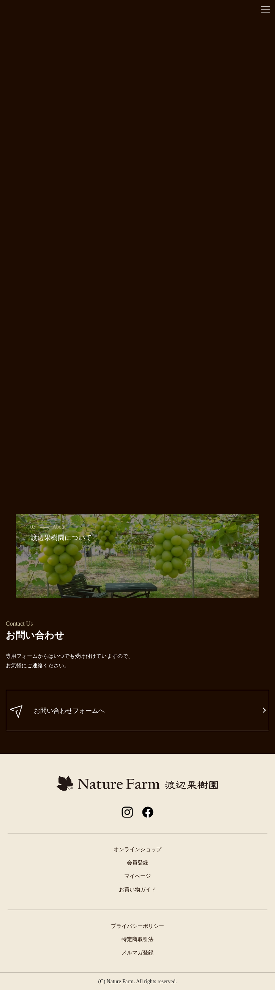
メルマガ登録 (137, 952)
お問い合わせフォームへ (57, 711)
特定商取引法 (137, 939)
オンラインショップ (137, 849)
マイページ (137, 876)
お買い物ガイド (137, 890)
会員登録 (137, 863)
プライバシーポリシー (137, 926)
